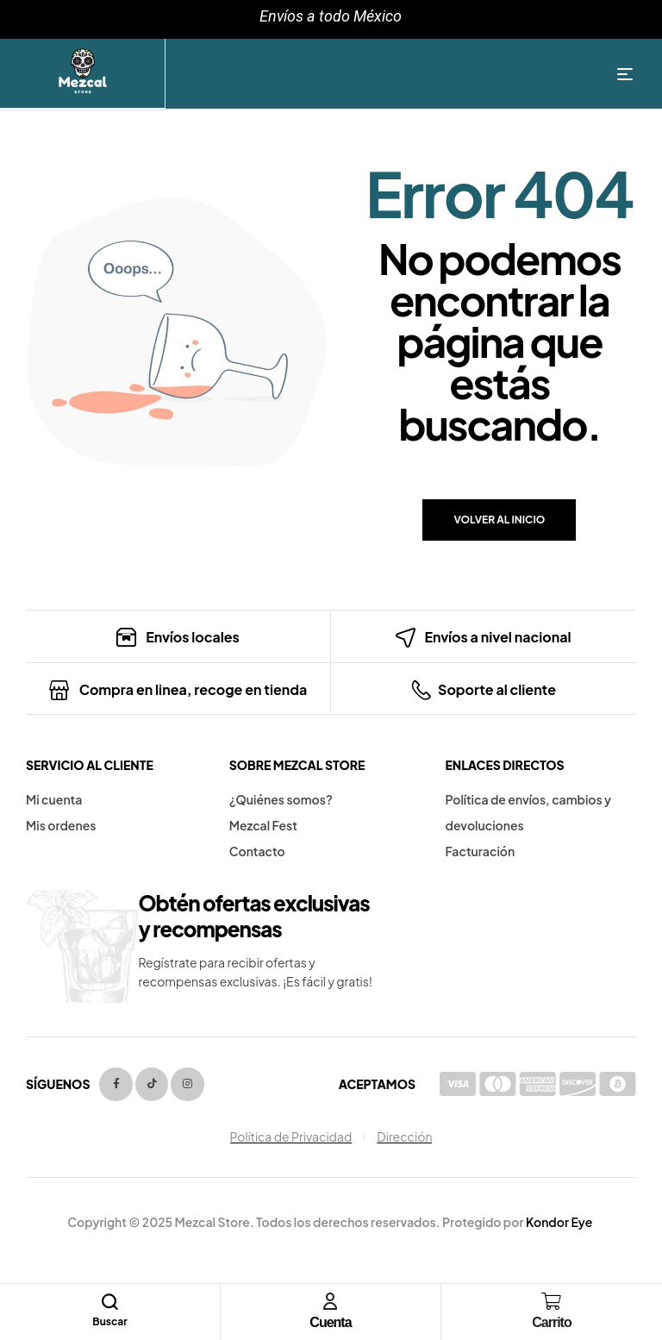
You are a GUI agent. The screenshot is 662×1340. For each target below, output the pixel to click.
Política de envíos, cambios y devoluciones (529, 812)
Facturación (480, 851)
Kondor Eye (559, 1222)
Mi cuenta (54, 799)
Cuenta (330, 1322)
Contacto (257, 851)
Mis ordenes (61, 825)
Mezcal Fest (263, 825)
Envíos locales (193, 637)
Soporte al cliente (497, 689)
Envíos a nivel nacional (497, 637)
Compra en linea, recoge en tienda (193, 689)
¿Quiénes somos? (281, 799)
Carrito (551, 1322)
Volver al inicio (499, 519)
